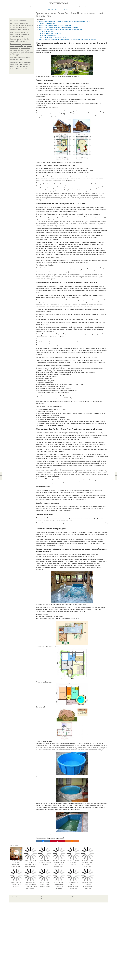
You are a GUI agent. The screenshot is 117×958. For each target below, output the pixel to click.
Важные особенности (67, 834)
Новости (58, 9)
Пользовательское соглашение (52, 896)
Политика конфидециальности (47, 898)
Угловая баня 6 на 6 (46, 31)
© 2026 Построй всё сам (15, 896)
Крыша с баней (44, 834)
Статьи (65, 9)
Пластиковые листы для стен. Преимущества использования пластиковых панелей (19, 34)
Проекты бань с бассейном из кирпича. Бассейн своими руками (58, 27)
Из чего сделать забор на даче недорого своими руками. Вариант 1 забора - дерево (21, 53)
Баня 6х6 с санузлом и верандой (50, 33)
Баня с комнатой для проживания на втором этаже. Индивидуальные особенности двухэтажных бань (21, 46)
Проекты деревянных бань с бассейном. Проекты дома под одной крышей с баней (64, 21)
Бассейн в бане (59, 834)
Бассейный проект (52, 834)
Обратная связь (75, 896)
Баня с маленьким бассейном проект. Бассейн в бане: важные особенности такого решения (67, 39)
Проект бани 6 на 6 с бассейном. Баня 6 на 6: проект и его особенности (61, 29)
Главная (50, 9)
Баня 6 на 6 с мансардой (48, 35)
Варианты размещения (47, 23)
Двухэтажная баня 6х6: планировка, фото (53, 37)
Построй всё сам (58, 3)
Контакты (43, 896)
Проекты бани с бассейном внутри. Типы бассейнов (55, 25)
